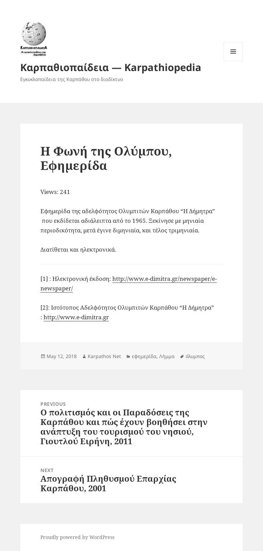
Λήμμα (167, 356)
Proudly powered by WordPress (77, 537)
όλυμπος (195, 356)
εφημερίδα (144, 356)
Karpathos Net (104, 356)
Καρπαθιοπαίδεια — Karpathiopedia (110, 67)
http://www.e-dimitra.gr (76, 317)
